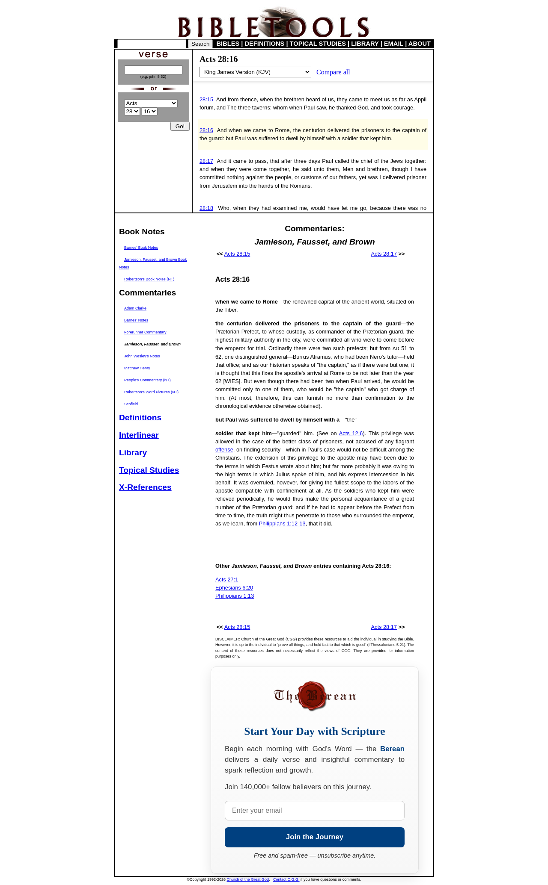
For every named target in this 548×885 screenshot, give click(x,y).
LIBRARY (364, 43)
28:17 (206, 161)
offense (224, 449)
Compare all (333, 72)
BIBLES (228, 43)
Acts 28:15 (237, 254)
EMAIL (393, 43)
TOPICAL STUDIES (318, 43)
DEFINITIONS (265, 43)
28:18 (206, 208)
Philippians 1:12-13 (282, 523)
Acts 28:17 (383, 254)
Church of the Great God (248, 879)
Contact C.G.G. (286, 879)
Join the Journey (314, 837)
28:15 (206, 99)
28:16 (206, 130)
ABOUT (419, 43)
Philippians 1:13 (234, 596)
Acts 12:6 (351, 433)
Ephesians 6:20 (234, 587)
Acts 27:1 (226, 579)
